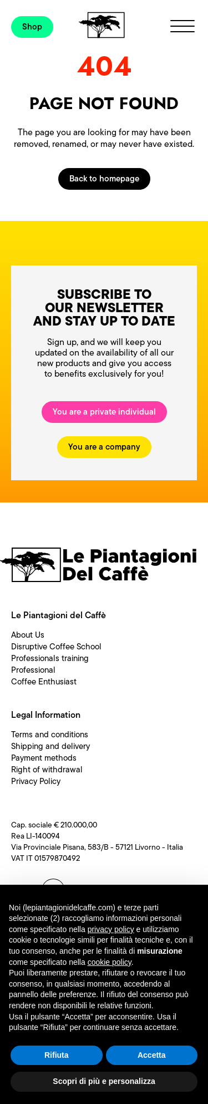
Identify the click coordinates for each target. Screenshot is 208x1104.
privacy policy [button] (111, 929)
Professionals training (50, 658)
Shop (32, 27)
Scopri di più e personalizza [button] (104, 1081)
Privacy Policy (35, 781)
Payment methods (44, 758)
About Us (27, 635)
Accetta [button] (152, 1055)
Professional (33, 670)
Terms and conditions (49, 734)
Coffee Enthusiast (44, 682)
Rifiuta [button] (56, 1055)
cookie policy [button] (109, 962)
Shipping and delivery (50, 746)
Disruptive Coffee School (56, 646)
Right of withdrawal (47, 769)
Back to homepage (104, 178)
